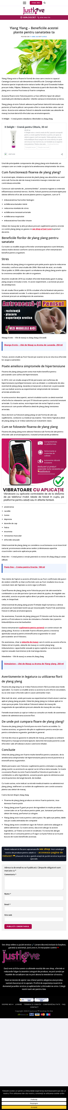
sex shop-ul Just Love (42, 229)
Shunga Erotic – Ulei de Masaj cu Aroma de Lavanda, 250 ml (33, 345)
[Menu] (24, 3)
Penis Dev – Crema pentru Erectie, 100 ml (24, 567)
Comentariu (10, 874)
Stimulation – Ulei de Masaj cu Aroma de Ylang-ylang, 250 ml (34, 663)
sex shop (44, 849)
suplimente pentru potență (31, 627)
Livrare (18, 1004)
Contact (34, 1007)
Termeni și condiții (32, 1004)
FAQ (63, 1004)
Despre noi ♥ (7, 1004)
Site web (8, 915)
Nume (7, 894)
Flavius (44, 36)
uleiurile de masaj (30, 642)
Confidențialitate (51, 1004)
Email (7, 904)
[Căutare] (44, 2)
